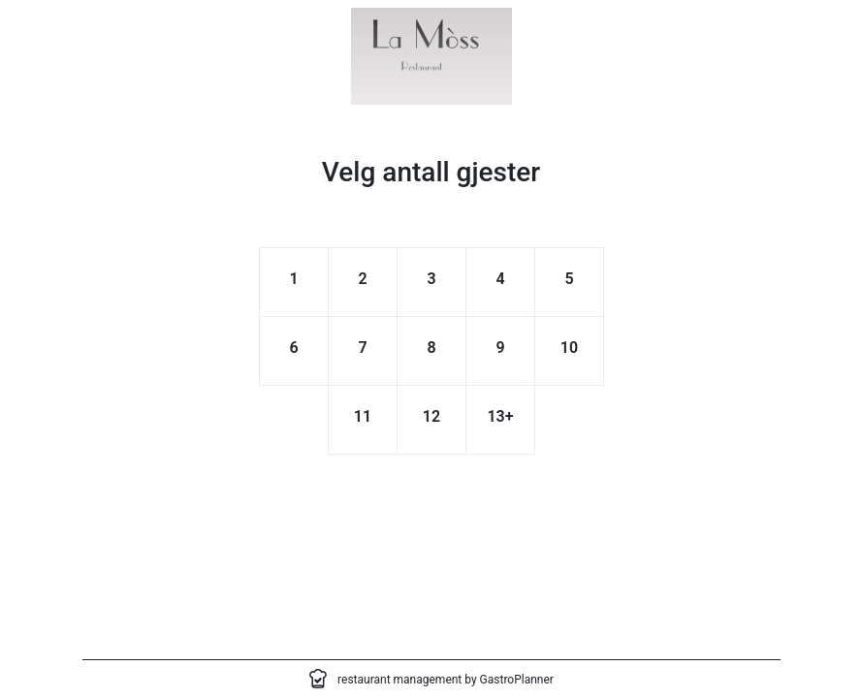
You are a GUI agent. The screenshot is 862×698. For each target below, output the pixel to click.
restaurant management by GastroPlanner (445, 679)
